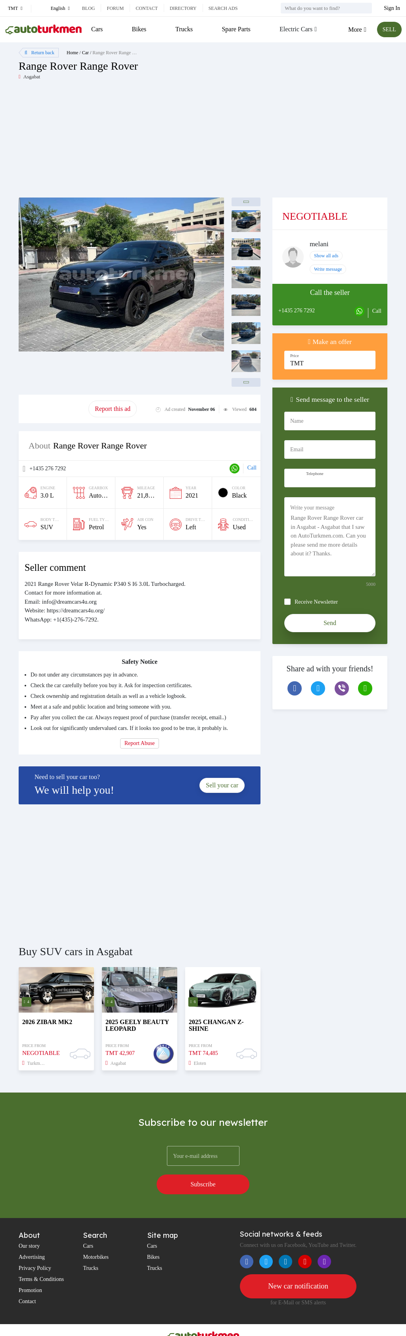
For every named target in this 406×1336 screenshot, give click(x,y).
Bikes (138, 29)
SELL (388, 29)
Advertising (32, 1237)
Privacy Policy (35, 1248)
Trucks (183, 29)
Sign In (392, 8)
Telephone (315, 473)
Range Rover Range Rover (118, 52)
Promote (53, 408)
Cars (97, 29)
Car (85, 52)
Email (296, 449)
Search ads (223, 8)
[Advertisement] (111, 142)
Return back (39, 52)
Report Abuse (139, 743)
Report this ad (112, 408)
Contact (147, 8)
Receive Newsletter (316, 602)
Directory (183, 8)
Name (296, 421)
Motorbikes (96, 1237)
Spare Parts (234, 29)
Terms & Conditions (41, 1259)
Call (252, 468)
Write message (328, 269)
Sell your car (222, 785)
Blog (88, 8)
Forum (115, 8)
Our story (29, 1226)
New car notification (298, 1266)
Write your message (312, 508)
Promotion (30, 1270)
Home (72, 52)
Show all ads (326, 255)
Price (294, 355)
